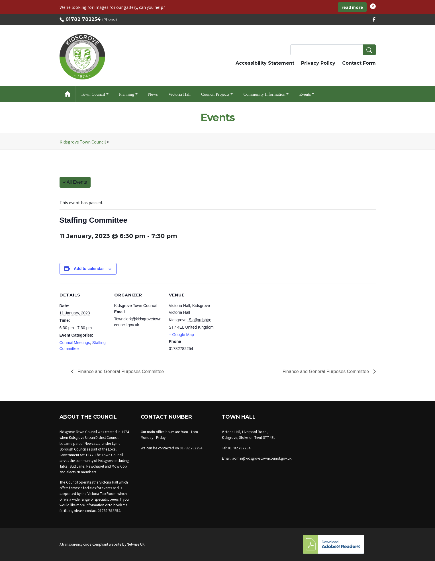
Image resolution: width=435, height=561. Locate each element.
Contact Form (359, 63)
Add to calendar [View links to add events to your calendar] (89, 268)
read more (352, 7)
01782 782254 (83, 19)
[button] (373, 5)
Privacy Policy (318, 63)
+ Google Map (181, 334)
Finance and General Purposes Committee (120, 371)
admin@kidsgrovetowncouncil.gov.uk (261, 458)
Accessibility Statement (265, 63)
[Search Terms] (333, 49)
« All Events (75, 182)
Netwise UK (135, 544)
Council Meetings (75, 342)
